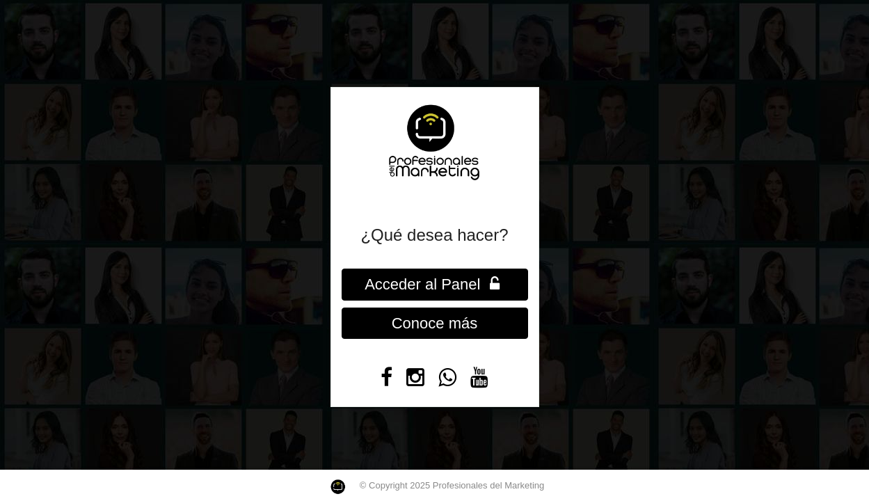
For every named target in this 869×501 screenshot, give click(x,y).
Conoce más (435, 323)
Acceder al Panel (434, 284)
